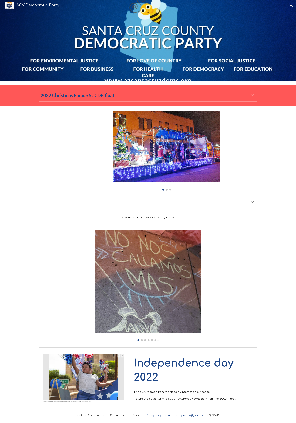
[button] (291, 5)
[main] (148, 95)
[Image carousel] (166, 151)
